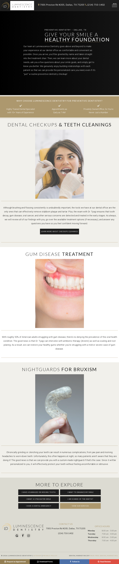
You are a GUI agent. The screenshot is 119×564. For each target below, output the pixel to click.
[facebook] (22, 535)
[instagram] (28, 535)
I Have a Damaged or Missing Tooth (39, 492)
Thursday (92, 540)
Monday (91, 531)
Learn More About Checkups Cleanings (59, 231)
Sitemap (37, 555)
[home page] (17, 5)
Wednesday (93, 537)
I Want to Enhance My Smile (80, 492)
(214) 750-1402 (94, 5)
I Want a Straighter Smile (38, 499)
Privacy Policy (50, 555)
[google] (17, 535)
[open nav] (114, 5)
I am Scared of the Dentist (80, 499)
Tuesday (91, 534)
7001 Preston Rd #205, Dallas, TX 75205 (60, 5)
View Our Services (80, 506)
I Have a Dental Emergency (38, 506)
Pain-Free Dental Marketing (104, 555)
